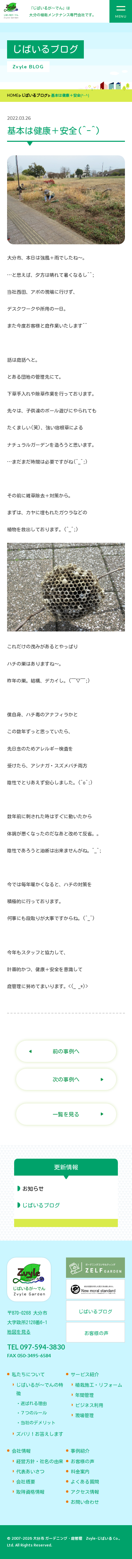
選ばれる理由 (34, 1403)
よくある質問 (85, 1481)
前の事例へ (66, 1051)
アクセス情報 (85, 1492)
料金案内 (80, 1471)
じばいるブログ (34, 95)
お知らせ (33, 1188)
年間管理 (84, 1395)
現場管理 (84, 1415)
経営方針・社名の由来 (39, 1461)
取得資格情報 (30, 1492)
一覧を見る (66, 1114)
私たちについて (28, 1374)
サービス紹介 (85, 1374)
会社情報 (21, 1451)
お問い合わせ (85, 1502)
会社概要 (25, 1481)
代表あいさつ (30, 1471)
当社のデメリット (38, 1423)
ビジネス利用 (89, 1405)
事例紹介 (80, 1451)
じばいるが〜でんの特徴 (39, 1389)
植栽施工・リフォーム (98, 1385)
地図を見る (19, 1332)
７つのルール (34, 1413)
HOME (12, 95)
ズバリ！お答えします (39, 1434)
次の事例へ (66, 1079)
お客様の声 (82, 1461)
